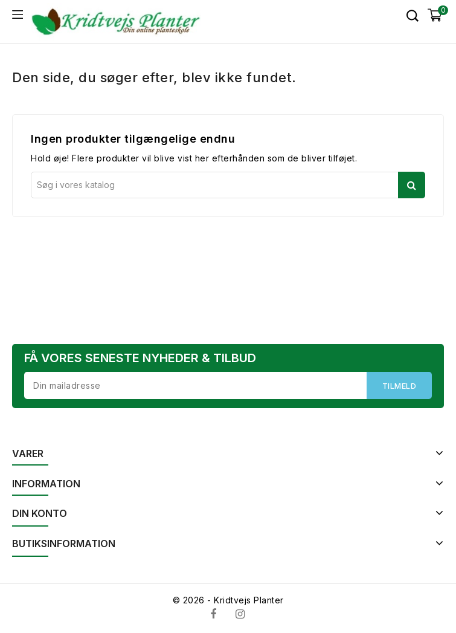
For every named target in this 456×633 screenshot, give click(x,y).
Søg (411, 185)
